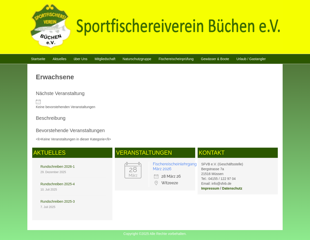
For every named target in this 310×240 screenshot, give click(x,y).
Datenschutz (232, 188)
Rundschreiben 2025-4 (57, 184)
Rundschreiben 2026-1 (57, 166)
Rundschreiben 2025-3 (57, 201)
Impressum (210, 188)
